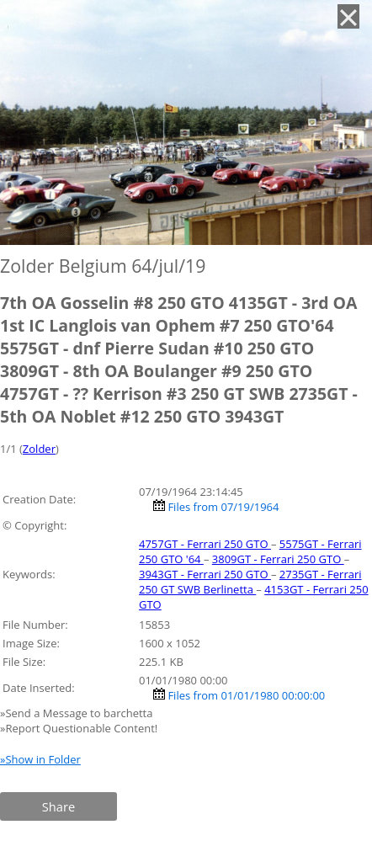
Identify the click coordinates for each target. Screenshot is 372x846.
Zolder (39, 448)
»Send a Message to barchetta (78, 713)
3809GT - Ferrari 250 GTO (278, 559)
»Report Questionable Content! (78, 728)
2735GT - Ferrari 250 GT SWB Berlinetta (250, 582)
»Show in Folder (40, 759)
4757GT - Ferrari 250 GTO (205, 543)
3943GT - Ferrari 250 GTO (205, 574)
